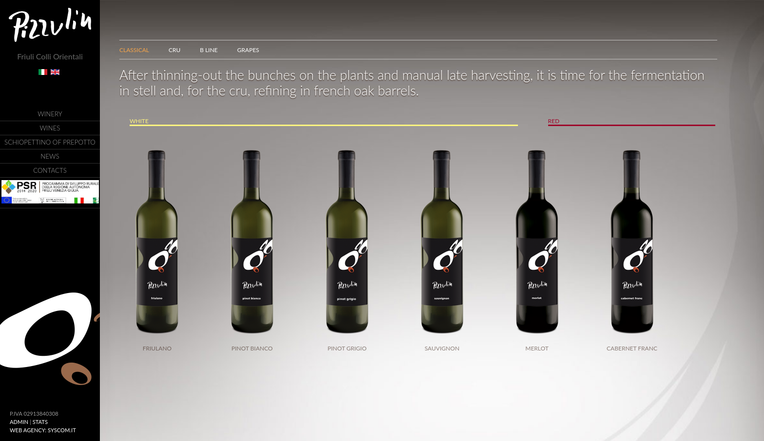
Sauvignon (442, 348)
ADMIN (19, 422)
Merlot (537, 348)
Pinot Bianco (252, 348)
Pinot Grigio (346, 348)
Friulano (157, 348)
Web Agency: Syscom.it (43, 430)
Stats (40, 422)
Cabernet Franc (632, 348)
